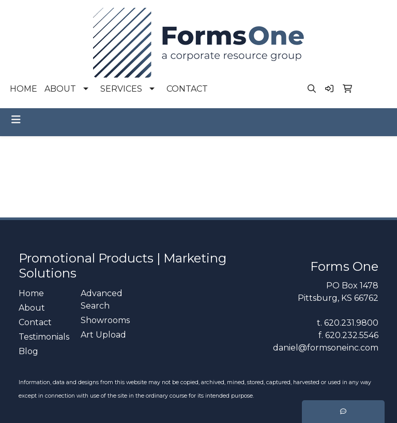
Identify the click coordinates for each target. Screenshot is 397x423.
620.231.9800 (351, 323)
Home (31, 293)
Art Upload (103, 335)
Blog (28, 351)
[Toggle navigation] (16, 119)
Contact (35, 322)
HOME (23, 89)
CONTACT (187, 89)
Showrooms (105, 320)
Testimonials (43, 337)
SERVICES (121, 89)
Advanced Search (102, 299)
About (32, 308)
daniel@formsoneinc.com (325, 348)
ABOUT (60, 89)
